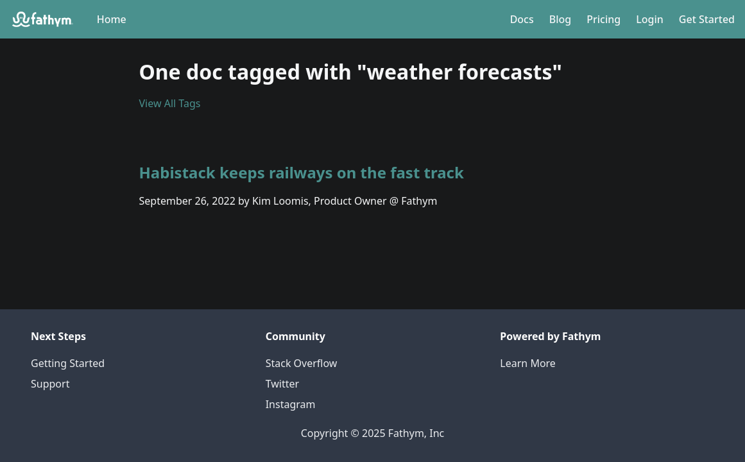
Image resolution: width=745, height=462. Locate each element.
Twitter (282, 384)
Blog (560, 19)
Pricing (604, 19)
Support (50, 384)
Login (650, 19)
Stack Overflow (302, 363)
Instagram (291, 404)
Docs (522, 19)
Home (111, 19)
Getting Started (68, 363)
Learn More (528, 363)
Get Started (707, 19)
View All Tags (170, 103)
